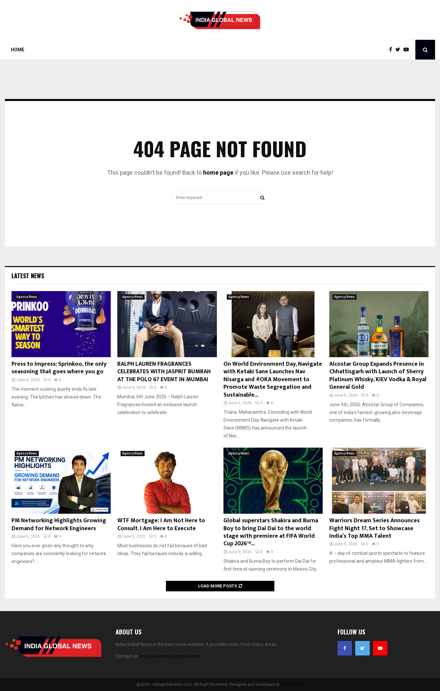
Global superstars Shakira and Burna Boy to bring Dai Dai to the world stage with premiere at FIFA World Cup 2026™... (270, 532)
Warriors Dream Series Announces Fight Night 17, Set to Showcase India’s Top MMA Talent (374, 528)
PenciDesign (292, 684)
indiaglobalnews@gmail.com (169, 656)
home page (218, 172)
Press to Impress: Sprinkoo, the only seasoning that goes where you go (59, 368)
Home (17, 49)
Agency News (26, 297)
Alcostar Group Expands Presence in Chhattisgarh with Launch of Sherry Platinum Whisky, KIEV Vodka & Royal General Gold (378, 375)
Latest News (28, 275)
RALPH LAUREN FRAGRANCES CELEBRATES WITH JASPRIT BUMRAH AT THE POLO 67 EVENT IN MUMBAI (164, 371)
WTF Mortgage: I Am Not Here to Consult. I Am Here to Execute (161, 524)
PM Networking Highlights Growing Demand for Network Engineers (59, 524)
